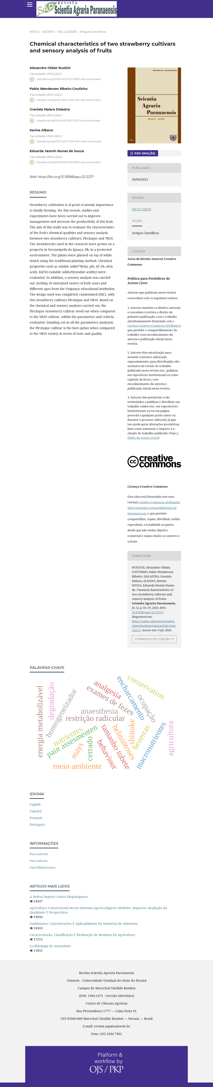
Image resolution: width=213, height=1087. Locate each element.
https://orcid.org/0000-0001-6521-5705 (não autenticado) (68, 120)
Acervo (48, 31)
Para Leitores (39, 854)
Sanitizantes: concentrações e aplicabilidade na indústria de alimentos (84, 923)
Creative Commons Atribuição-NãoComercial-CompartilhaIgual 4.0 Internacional (154, 507)
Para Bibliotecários (43, 867)
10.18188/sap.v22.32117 (147, 612)
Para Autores (39, 861)
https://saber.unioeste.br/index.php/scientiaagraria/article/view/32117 (154, 625)
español (36, 811)
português (37, 824)
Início (34, 31)
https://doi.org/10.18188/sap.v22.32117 (66, 177)
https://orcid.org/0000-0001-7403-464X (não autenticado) (68, 141)
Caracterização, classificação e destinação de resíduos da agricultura (82, 935)
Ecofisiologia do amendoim (50, 946)
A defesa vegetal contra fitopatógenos (59, 897)
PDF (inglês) (144, 153)
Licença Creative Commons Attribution (154, 326)
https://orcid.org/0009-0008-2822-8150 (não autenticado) (68, 162)
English (35, 804)
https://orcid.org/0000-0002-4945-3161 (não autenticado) (68, 99)
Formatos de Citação (153, 639)
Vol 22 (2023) (67, 31)
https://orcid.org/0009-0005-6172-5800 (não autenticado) (68, 79)
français (36, 818)
